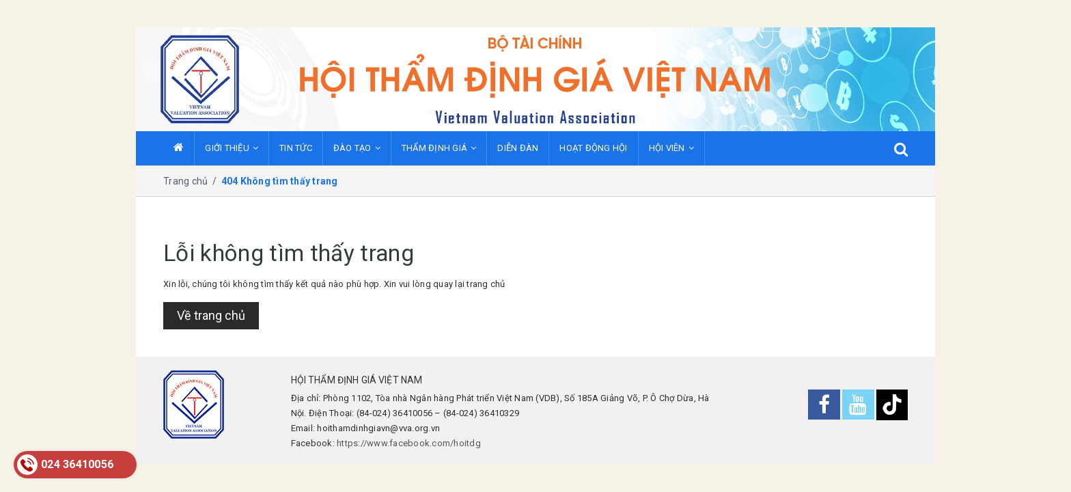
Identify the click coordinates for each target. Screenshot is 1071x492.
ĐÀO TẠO (356, 148)
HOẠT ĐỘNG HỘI (593, 148)
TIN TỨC (295, 148)
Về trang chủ (211, 315)
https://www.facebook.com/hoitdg (409, 443)
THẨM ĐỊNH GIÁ (439, 148)
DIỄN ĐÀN (517, 148)
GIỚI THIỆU (231, 148)
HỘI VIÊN (671, 148)
